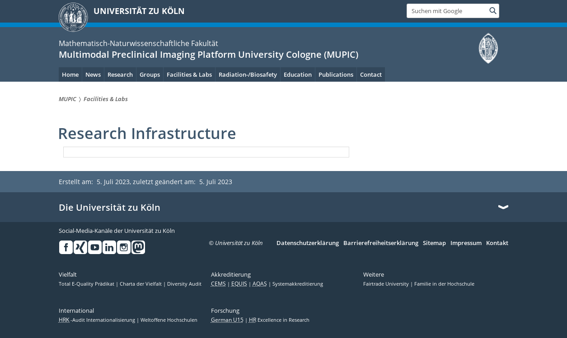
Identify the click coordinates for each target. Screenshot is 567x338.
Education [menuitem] (298, 74)
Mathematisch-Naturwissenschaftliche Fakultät (138, 43)
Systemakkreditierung (297, 284)
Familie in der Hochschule (444, 284)
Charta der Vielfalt (141, 284)
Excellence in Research (279, 320)
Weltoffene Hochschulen (169, 320)
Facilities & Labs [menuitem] (189, 74)
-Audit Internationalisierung (97, 320)
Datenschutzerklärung (307, 243)
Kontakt (497, 243)
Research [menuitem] (120, 74)
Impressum (466, 243)
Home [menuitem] (70, 74)
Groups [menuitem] (150, 74)
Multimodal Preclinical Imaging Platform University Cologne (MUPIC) (208, 54)
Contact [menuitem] (371, 74)
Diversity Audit (184, 284)
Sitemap (434, 243)
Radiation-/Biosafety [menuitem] (248, 74)
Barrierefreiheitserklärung (380, 243)
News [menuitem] (93, 74)
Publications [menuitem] (336, 74)
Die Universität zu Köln (109, 207)
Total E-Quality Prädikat (87, 284)
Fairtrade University (386, 284)
